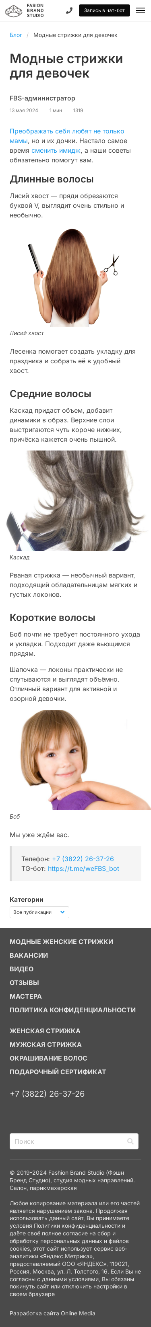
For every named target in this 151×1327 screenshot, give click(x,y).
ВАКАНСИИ (29, 955)
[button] (140, 10)
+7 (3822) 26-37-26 (83, 859)
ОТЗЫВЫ (24, 983)
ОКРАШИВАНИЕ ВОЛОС (48, 1058)
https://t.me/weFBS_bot (83, 868)
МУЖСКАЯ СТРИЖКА (46, 1044)
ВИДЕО (21, 969)
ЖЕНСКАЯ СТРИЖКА (45, 1031)
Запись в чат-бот (104, 10)
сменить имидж (56, 150)
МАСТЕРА (26, 996)
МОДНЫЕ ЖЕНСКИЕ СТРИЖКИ (61, 942)
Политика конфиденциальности (73, 1010)
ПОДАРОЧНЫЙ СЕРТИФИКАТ (58, 1072)
